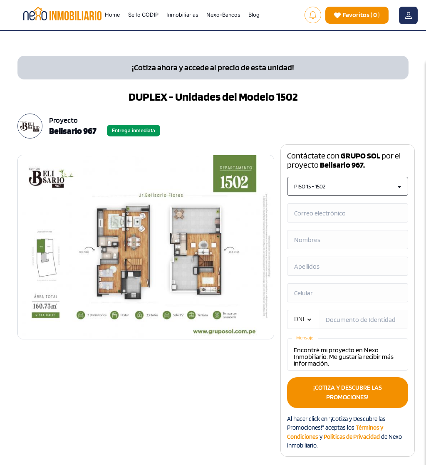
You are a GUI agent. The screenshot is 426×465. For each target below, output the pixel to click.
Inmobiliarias (182, 14)
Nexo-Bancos (223, 14)
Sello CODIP (143, 14)
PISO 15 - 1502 (347, 186)
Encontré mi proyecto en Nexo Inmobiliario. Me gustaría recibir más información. (347, 354)
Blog (254, 14)
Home (112, 14)
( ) (357, 15)
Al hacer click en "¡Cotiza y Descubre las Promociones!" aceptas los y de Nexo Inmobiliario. (344, 432)
